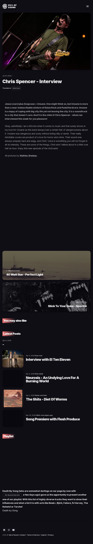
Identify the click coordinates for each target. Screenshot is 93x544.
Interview (16, 88)
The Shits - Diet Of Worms (46, 399)
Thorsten (5, 88)
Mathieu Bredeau (28, 155)
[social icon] (4, 530)
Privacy (51, 535)
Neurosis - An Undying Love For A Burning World (52, 379)
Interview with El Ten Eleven (48, 359)
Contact (22, 535)
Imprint (43, 535)
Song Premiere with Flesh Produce (53, 419)
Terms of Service (33, 535)
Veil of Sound (14, 535)
